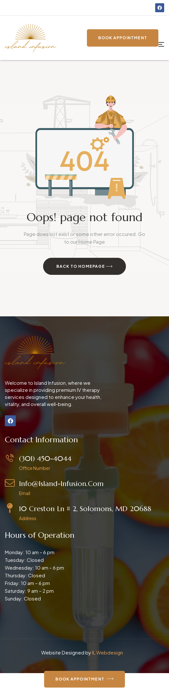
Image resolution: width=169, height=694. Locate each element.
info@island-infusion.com (61, 483)
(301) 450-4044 (45, 458)
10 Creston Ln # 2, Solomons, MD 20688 (85, 508)
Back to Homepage (84, 266)
